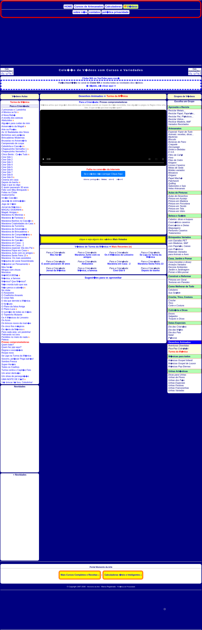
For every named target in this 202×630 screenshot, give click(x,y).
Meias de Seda (175, 168)
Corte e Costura (176, 305)
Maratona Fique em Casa (15, 250)
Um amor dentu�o (11, 373)
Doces (171, 313)
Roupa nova (8, 353)
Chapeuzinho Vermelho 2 (14, 151)
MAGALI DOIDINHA (12, 210)
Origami (172, 175)
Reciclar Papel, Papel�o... (181, 113)
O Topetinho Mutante (12, 314)
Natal (171, 335)
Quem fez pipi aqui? (11, 347)
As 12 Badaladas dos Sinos (15, 132)
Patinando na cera (11, 334)
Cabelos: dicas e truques (180, 219)
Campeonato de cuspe (13, 143)
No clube (6, 290)
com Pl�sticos (175, 249)
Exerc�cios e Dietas (178, 225)
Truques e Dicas (176, 319)
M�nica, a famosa (11, 278)
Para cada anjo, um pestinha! (16, 332)
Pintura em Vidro (176, 211)
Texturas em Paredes (179, 282)
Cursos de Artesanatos (88, 6)
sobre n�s (80, 12)
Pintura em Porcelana (179, 203)
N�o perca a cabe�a (14, 287)
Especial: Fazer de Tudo (180, 132)
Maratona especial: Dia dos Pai (18, 248)
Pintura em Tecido (177, 206)
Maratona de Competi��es (17, 234)
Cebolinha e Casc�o (13, 146)
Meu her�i (7, 267)
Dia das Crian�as (177, 327)
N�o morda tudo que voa (14, 284)
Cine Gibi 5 (7, 167)
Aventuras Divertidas (178, 345)
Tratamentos (174, 233)
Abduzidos (8, 120)
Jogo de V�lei (9, 204)
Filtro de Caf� (175, 155)
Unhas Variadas (176, 390)
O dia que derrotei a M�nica (16, 301)
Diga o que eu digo (11, 185)
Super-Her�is (9, 364)
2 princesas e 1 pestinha (14, 110)
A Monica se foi (10, 112)
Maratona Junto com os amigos (18, 253)
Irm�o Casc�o (10, 198)
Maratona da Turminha (13, 226)
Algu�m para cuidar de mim (16, 123)
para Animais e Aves (178, 254)
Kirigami (172, 162)
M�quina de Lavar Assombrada (18, 261)
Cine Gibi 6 (7, 170)
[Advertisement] (101, 40)
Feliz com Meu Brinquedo (15, 190)
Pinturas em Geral (177, 280)
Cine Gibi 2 (7, 159)
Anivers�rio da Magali (14, 126)
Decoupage (174, 147)
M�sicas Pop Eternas (179, 366)
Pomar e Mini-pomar (178, 272)
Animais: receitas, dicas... (181, 134)
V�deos (132, 6)
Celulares (173, 290)
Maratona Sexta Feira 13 (15, 255)
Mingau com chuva (11, 270)
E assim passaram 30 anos (15, 187)
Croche (172, 300)
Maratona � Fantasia (13, 218)
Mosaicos (173, 173)
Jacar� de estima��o (13, 201)
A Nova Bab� (9, 115)
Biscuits (172, 139)
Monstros (6, 272)
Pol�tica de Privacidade (126, 587)
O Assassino (8, 293)
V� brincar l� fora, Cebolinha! (17, 382)
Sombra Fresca (9, 361)
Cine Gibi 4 (7, 164)
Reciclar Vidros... (176, 119)
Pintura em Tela (176, 208)
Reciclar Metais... (177, 110)
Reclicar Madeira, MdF (179, 122)
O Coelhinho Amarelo (12, 295)
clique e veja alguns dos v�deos (103, 239)
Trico (170, 303)
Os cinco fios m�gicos (13, 326)
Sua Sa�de (174, 293)
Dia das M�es (175, 330)
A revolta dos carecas (12, 118)
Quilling (172, 183)
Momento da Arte (93, 587)
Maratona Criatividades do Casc (18, 223)
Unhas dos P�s (176, 380)
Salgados (173, 316)
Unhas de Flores (176, 377)
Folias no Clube (9, 192)
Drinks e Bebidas (176, 149)
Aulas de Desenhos (178, 196)
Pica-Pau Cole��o (178, 348)
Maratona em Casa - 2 (13, 245)
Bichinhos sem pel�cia (13, 135)
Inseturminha (8, 195)
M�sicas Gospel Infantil (180, 360)
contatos (94, 12)
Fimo (170, 157)
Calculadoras (113, 6)
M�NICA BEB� (11, 275)
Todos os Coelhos (10, 367)
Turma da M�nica (178, 351)
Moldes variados (176, 170)
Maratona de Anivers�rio (14, 229)
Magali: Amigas (10, 212)
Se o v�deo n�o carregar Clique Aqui (103, 174)
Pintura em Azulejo (177, 198)
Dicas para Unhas (177, 375)
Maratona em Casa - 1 (13, 243)
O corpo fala (8, 298)
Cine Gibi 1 (7, 157)
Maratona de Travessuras (15, 237)
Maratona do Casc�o (12, 240)
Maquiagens (174, 228)
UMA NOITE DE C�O (14, 379)
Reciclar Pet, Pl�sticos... (181, 116)
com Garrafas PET (177, 240)
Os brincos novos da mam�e (16, 323)
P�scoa (172, 338)
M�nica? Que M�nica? (14, 281)
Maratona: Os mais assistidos (16, 258)
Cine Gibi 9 (8, 177)
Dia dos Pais (174, 332)
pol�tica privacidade (115, 12)
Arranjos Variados (177, 264)
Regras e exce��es (12, 350)
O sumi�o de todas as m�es (16, 312)
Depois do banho (11, 182)
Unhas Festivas (176, 385)
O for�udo (7, 304)
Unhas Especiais (176, 383)
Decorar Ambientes (177, 267)
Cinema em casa (10, 180)
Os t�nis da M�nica (13, 329)
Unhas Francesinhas (178, 388)
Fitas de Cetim (175, 160)
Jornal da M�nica (11, 207)
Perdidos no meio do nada (15, 337)
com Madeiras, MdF (178, 243)
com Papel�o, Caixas (179, 246)
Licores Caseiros (176, 165)
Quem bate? (8, 344)
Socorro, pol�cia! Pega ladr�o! (18, 359)
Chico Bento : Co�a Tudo (15, 154)
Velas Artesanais (176, 188)
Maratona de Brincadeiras (15, 231)
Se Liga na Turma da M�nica (16, 356)
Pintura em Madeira (178, 201)
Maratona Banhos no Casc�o (17, 221)
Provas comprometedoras (15, 342)
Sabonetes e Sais (177, 186)
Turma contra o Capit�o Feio (16, 370)
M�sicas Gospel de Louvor (182, 363)
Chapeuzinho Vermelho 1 (15, 149)
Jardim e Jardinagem (178, 269)
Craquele (172, 144)
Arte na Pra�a (9, 129)
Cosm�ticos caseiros (179, 222)
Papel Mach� (175, 178)
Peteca (5, 339)
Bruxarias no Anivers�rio (14, 140)
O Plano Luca (9, 309)
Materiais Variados (177, 252)
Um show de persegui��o (15, 376)
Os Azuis (6, 320)
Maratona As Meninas (13, 215)
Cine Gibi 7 (7, 172)
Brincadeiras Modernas (13, 138)
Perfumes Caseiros (177, 230)
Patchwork (173, 181)
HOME (68, 6)
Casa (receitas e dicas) (179, 262)
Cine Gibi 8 (7, 175)
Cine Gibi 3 (7, 162)
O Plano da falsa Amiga (13, 306)
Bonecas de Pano (177, 142)
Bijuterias (173, 137)
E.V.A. (171, 152)
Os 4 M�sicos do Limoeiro (15, 317)
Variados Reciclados (178, 124)
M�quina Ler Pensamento (16, 264)
